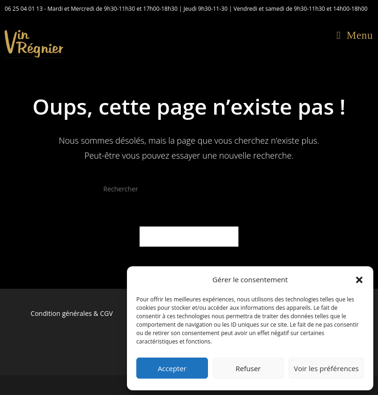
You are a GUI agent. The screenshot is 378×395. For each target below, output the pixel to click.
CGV (106, 313)
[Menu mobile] (355, 35)
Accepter (172, 368)
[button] (359, 280)
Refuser (248, 368)
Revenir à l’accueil (188, 236)
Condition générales (61, 313)
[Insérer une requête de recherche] (188, 189)
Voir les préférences (326, 368)
